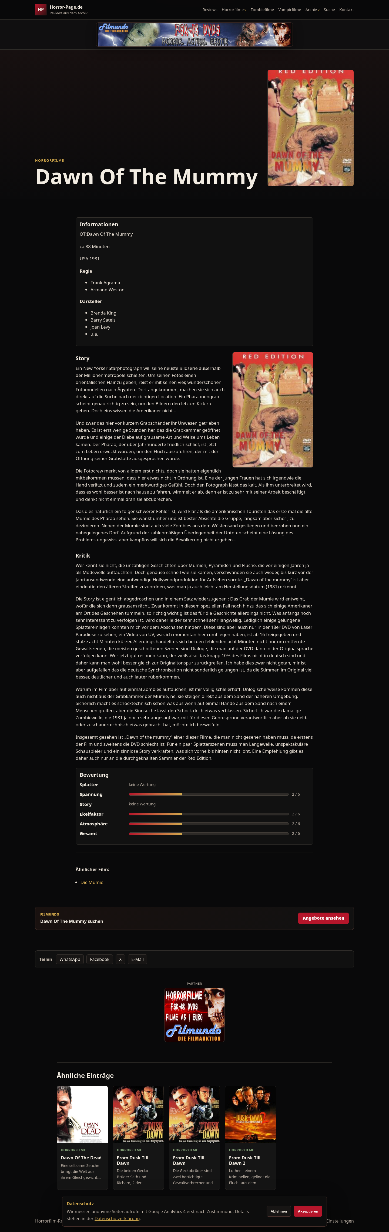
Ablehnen (279, 1211)
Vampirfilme (289, 9)
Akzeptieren (308, 1211)
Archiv (311, 9)
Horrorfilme (233, 9)
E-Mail (137, 959)
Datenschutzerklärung (117, 1218)
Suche (329, 9)
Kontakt (346, 9)
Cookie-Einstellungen (332, 1221)
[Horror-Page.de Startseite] (63, 10)
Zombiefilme (262, 9)
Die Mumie (92, 882)
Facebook (99, 959)
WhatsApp (69, 959)
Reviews (210, 9)
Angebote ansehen (323, 918)
